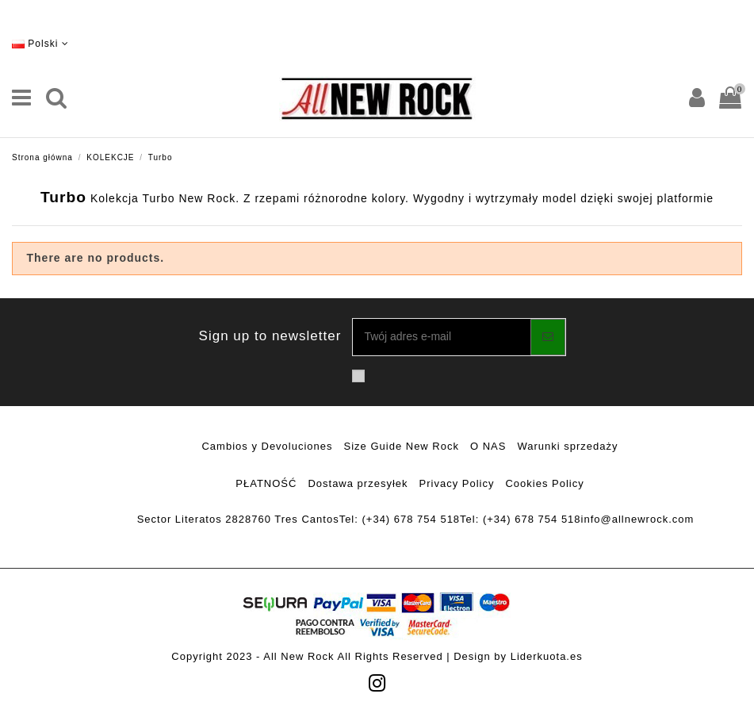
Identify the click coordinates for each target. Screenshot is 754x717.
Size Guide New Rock (401, 446)
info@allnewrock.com (638, 519)
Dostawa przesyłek (358, 483)
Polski (40, 43)
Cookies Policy (544, 483)
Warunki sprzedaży (567, 446)
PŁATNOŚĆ (266, 483)
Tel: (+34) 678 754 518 (399, 519)
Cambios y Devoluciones (266, 446)
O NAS (488, 446)
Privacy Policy (457, 483)
